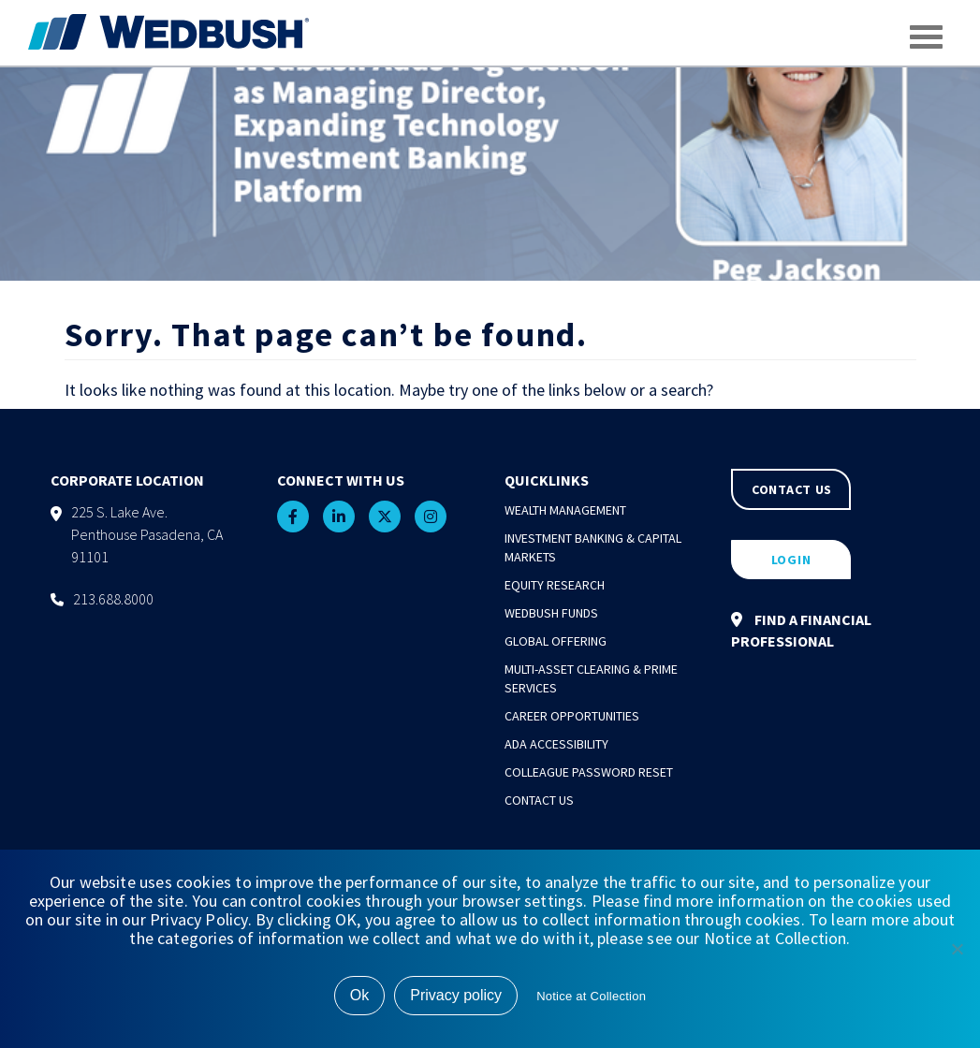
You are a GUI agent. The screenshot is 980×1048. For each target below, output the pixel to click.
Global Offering (556, 641)
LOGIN (791, 559)
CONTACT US (792, 489)
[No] (956, 948)
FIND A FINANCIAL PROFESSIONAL (801, 630)
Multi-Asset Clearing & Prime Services (591, 678)
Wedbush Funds (551, 612)
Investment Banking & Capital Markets (593, 547)
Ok (359, 995)
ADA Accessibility (556, 743)
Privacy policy (456, 995)
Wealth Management (565, 510)
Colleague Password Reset (589, 772)
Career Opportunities (572, 715)
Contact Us (539, 800)
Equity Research (555, 584)
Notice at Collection (591, 996)
